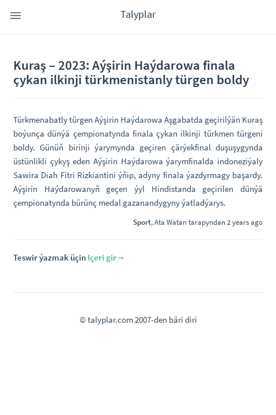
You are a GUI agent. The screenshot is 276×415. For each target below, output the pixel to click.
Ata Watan (170, 222)
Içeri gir (102, 257)
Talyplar (138, 14)
